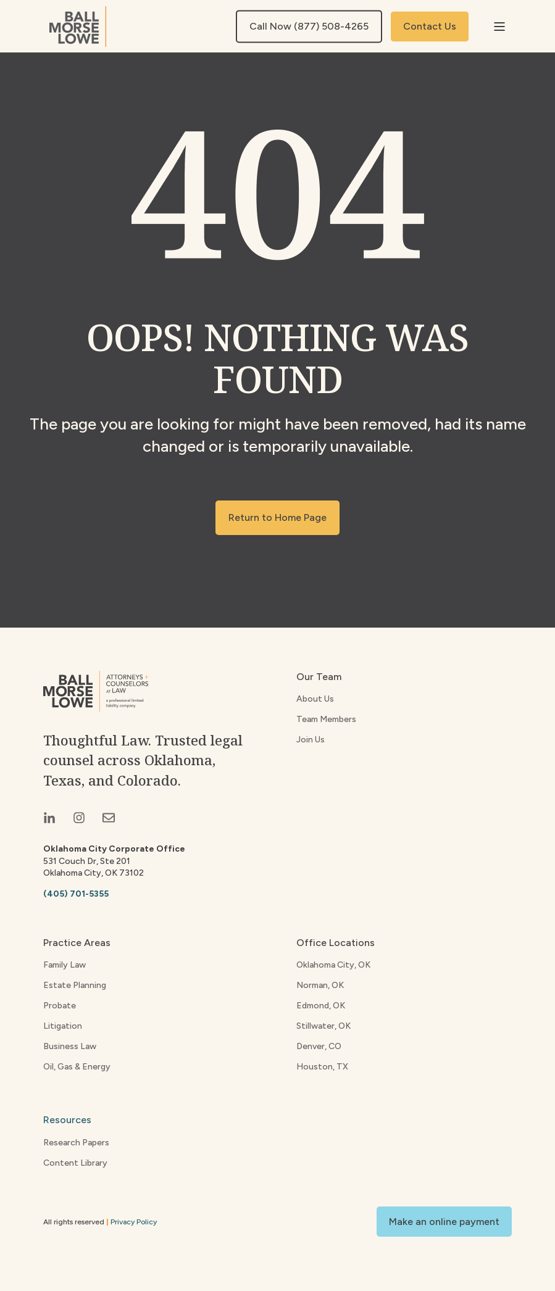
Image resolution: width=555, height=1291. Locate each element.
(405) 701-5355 (76, 894)
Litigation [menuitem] (62, 1026)
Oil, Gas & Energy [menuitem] (77, 1066)
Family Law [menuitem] (64, 965)
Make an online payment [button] (444, 1221)
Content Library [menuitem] (75, 1163)
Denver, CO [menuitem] (318, 1046)
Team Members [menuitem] (326, 719)
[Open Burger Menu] (499, 26)
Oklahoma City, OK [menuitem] (333, 965)
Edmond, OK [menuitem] (320, 1005)
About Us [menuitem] (315, 699)
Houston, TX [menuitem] (322, 1066)
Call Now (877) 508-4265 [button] (309, 26)
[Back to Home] (77, 26)
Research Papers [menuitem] (76, 1142)
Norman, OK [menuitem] (320, 985)
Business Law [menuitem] (69, 1046)
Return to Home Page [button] (277, 517)
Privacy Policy (134, 1222)
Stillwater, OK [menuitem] (323, 1026)
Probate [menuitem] (59, 1005)
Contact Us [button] (429, 26)
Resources (67, 1120)
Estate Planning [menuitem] (74, 985)
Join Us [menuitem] (310, 739)
